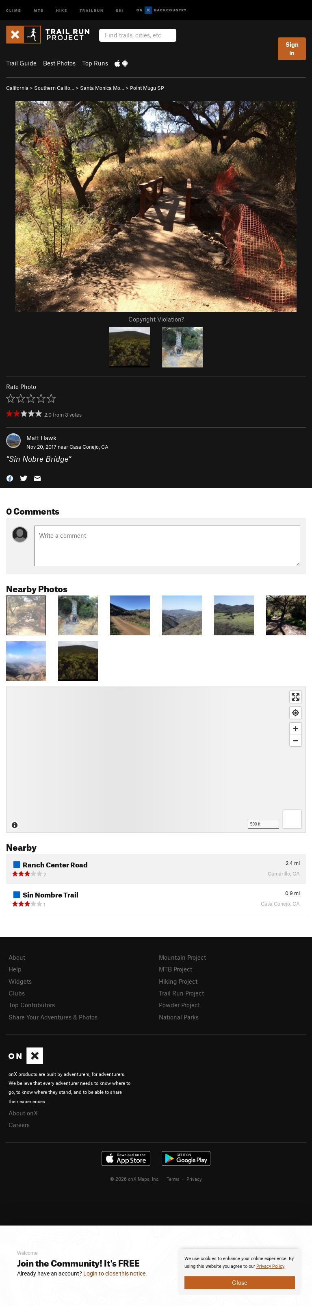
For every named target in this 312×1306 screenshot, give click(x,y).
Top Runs (95, 63)
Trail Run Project (181, 993)
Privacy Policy (270, 1266)
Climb (14, 10)
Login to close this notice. (115, 1273)
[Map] (156, 759)
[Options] (292, 819)
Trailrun (92, 10)
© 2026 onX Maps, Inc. (135, 1179)
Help (15, 969)
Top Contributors (32, 1004)
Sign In (292, 48)
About (17, 957)
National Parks (179, 1017)
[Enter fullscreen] (295, 697)
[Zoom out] (295, 740)
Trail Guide (21, 63)
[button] (9, 477)
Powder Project (179, 1004)
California (17, 88)
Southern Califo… (54, 88)
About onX (23, 1113)
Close (239, 1282)
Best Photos (59, 63)
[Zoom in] (295, 728)
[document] (239, 1272)
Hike (61, 10)
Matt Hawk (41, 437)
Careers (19, 1124)
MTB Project (175, 969)
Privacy (194, 1179)
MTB (39, 10)
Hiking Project (178, 981)
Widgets (20, 981)
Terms (173, 1179)
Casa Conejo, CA (88, 446)
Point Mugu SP (147, 88)
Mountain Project (182, 957)
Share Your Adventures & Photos (53, 1017)
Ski (120, 10)
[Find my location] (295, 713)
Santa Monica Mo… (102, 88)
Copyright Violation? (156, 319)
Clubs (17, 993)
